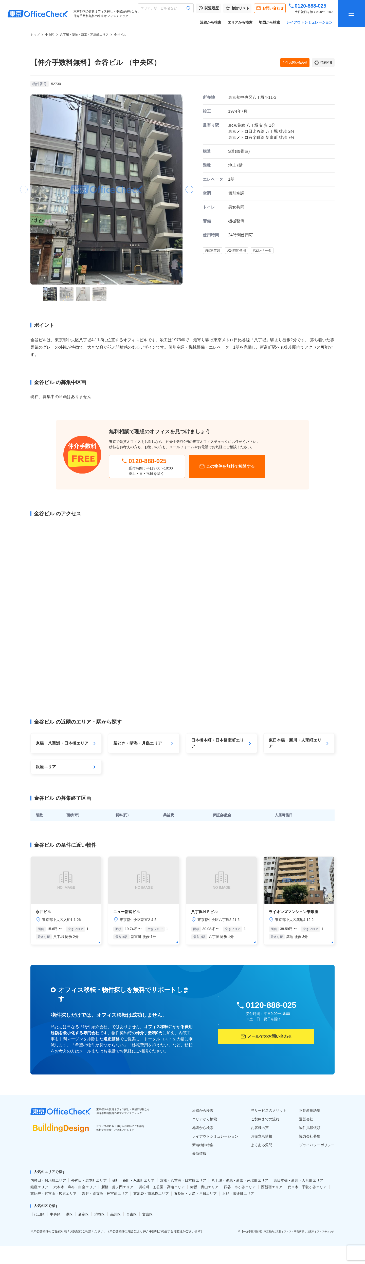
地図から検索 (269, 22)
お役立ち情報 (261, 1136)
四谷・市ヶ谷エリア (240, 1187)
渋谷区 (99, 1214)
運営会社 (306, 1119)
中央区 (49, 34)
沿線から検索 (210, 22)
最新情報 (199, 1154)
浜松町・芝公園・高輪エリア (162, 1187)
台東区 (131, 1214)
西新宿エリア (271, 1187)
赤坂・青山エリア (204, 1187)
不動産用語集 (309, 1110)
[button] (189, 189)
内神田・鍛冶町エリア (48, 1180)
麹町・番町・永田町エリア (133, 1180)
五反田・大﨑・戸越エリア (195, 1194)
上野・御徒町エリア (238, 1194)
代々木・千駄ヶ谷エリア (307, 1187)
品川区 (115, 1214)
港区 (69, 1214)
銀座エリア (39, 1187)
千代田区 (37, 1214)
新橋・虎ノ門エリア (117, 1187)
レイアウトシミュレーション (309, 22)
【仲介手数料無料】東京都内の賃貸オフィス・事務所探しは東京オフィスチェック (288, 1231)
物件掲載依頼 (309, 1128)
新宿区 (83, 1214)
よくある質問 (261, 1145)
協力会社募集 (309, 1136)
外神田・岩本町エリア (89, 1180)
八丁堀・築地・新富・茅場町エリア (84, 34)
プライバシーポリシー (317, 1145)
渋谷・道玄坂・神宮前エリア (105, 1194)
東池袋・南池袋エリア (151, 1194)
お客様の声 (260, 1128)
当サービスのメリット (268, 1110)
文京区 (147, 1214)
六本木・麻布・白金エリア (74, 1187)
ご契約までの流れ (265, 1119)
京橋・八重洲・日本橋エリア (183, 1180)
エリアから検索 (240, 22)
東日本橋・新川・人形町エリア (298, 1180)
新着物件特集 (202, 1145)
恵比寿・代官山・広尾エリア (53, 1194)
